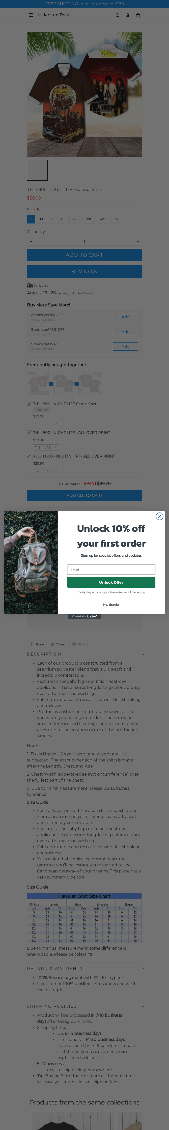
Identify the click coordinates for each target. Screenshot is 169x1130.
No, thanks (111, 604)
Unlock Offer (111, 582)
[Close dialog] (159, 516)
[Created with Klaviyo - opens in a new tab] (84, 616)
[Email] (111, 569)
